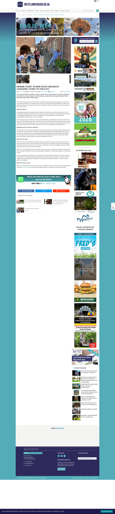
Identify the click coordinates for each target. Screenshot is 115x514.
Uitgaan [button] (56, 10)
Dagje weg (29, 14)
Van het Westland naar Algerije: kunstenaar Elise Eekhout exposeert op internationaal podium (89, 408)
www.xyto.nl (28, 499)
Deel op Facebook (26, 191)
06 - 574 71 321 (49, 183)
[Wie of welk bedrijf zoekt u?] (86, 41)
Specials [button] (47, 10)
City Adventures (67, 91)
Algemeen (24, 10)
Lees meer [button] (61, 511)
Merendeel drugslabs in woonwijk (89, 441)
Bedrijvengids (30, 10)
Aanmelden (61, 503)
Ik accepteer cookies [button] (107, 511)
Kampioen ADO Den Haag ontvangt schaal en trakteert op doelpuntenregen (89, 399)
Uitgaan (23, 14)
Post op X (43, 191)
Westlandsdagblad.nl (37, 4)
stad (44, 91)
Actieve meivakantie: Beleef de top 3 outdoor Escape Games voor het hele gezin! (60, 201)
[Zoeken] (97, 11)
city (41, 91)
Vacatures (62, 10)
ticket (46, 91)
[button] (17, 79)
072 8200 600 (29, 496)
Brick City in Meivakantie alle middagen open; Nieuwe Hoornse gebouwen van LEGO (89, 422)
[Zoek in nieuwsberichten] (89, 11)
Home (18, 14)
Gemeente (37, 10)
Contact (67, 10)
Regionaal (42, 10)
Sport (52, 10)
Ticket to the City (26, 167)
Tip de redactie (61, 191)
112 (20, 10)
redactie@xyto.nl (29, 497)
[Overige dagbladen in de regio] (87, 493)
